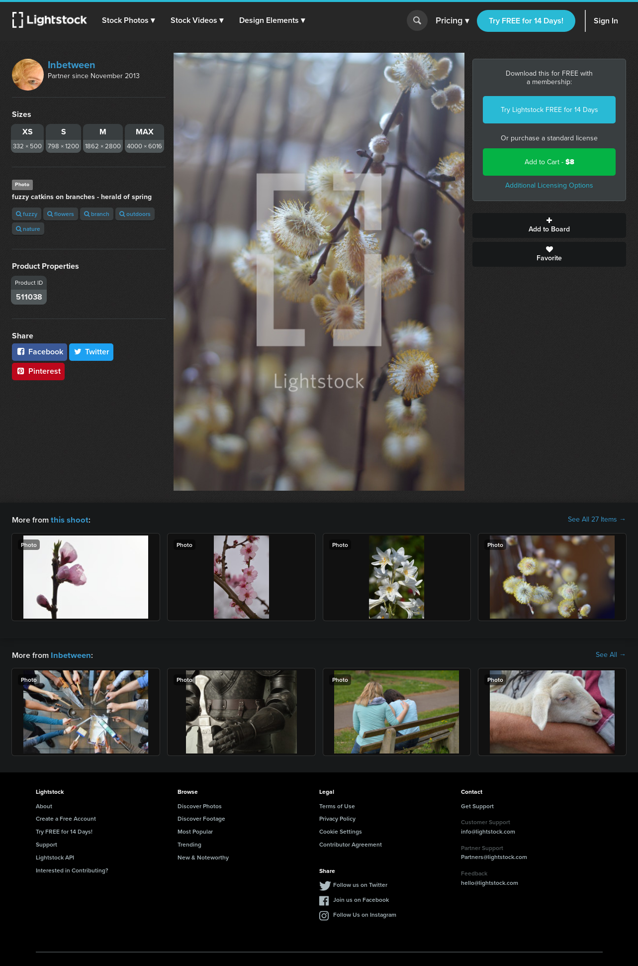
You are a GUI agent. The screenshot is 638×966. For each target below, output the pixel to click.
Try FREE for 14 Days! (526, 20)
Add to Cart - (549, 162)
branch (96, 214)
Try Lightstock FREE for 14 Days (549, 110)
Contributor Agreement (350, 843)
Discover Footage (201, 817)
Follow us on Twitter (360, 883)
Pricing (452, 21)
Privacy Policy (337, 817)
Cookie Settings (340, 830)
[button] (128, 20)
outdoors (135, 214)
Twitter (91, 351)
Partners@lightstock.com (494, 856)
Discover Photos (200, 805)
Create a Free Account (66, 817)
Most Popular (195, 830)
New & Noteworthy (203, 856)
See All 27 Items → (597, 520)
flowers (60, 214)
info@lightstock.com (488, 830)
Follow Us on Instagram (364, 913)
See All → (611, 654)
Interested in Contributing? (72, 869)
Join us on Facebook (361, 898)
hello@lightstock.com (489, 881)
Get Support (477, 805)
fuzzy (26, 214)
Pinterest (38, 371)
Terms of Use (337, 805)
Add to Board (549, 225)
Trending (189, 843)
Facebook (39, 351)
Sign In (606, 20)
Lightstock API (55, 856)
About (44, 805)
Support (46, 843)
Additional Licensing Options (549, 185)
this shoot (68, 519)
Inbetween (71, 64)
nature (28, 228)
